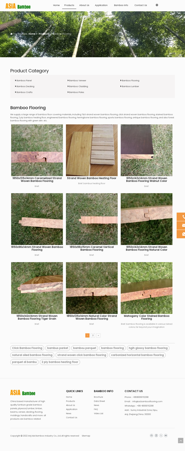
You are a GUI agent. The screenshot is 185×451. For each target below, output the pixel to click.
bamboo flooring (112, 348)
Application (71, 409)
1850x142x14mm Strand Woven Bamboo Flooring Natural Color (146, 248)
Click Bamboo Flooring (27, 348)
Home (69, 397)
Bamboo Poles (76, 92)
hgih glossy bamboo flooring (148, 348)
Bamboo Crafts (24, 92)
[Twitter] (161, 435)
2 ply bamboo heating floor (60, 362)
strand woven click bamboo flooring (81, 355)
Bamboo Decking (25, 86)
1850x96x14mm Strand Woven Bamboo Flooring (37, 248)
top (180, 440)
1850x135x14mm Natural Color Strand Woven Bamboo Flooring (92, 317)
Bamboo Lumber (130, 86)
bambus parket (57, 348)
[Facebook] (151, 435)
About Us (70, 405)
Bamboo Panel (24, 80)
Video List (98, 413)
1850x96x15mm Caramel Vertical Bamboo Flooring (92, 248)
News (68, 413)
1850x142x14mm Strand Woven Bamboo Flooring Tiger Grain (36, 317)
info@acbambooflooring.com (147, 401)
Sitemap (86, 435)
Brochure (98, 397)
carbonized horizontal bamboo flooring (137, 355)
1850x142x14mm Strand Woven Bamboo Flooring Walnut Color (146, 179)
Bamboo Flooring (130, 80)
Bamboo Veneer (77, 80)
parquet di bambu (24, 362)
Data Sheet (99, 401)
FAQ (96, 409)
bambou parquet (84, 348)
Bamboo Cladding (78, 86)
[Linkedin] (156, 435)
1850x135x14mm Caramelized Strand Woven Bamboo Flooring (37, 179)
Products (70, 401)
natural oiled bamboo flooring (32, 355)
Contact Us (71, 417)
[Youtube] (165, 435)
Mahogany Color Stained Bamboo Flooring (146, 317)
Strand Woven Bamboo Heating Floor (91, 178)
